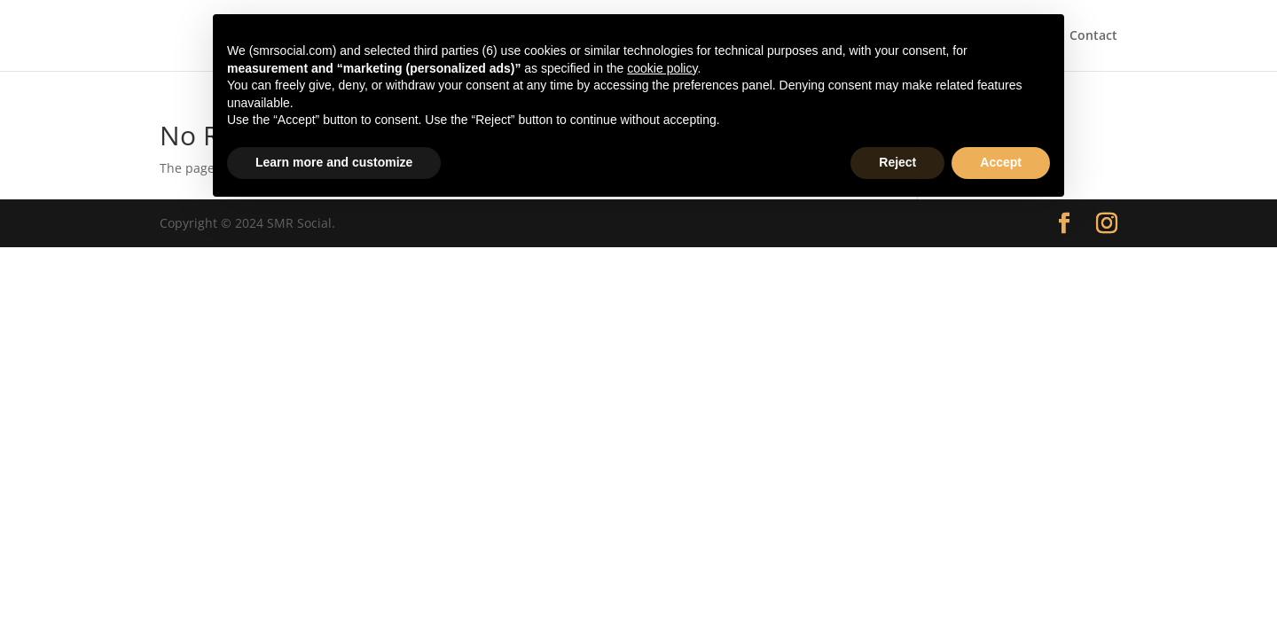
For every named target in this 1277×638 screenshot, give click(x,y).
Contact (1093, 36)
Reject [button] (897, 162)
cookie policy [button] (662, 68)
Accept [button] (1001, 162)
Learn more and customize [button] (333, 162)
